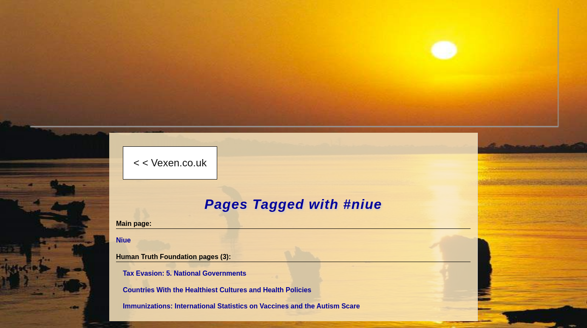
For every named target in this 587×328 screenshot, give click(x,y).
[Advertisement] (284, 66)
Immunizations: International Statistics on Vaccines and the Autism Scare (241, 306)
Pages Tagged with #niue (293, 204)
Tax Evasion (184, 273)
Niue (123, 240)
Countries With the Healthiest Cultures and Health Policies (217, 290)
